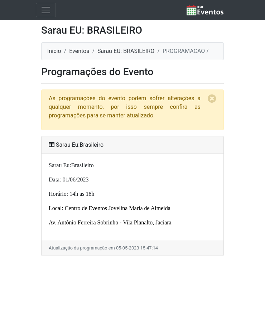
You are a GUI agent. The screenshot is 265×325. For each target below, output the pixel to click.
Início (54, 51)
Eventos (79, 51)
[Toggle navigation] (46, 10)
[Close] (216, 94)
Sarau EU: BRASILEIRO (125, 51)
